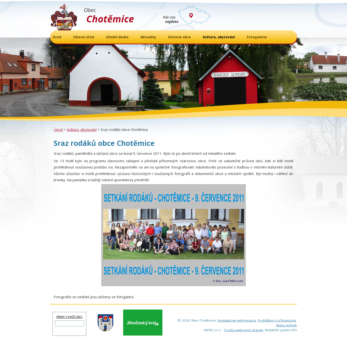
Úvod (58, 129)
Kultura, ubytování (82, 129)
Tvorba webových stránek (243, 330)
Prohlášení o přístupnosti (277, 320)
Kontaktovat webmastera (237, 320)
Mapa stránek (286, 325)
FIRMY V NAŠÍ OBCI (69, 317)
